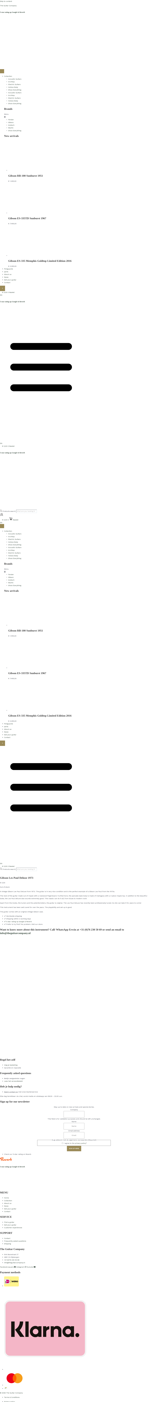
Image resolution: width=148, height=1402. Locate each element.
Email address (74, 1131)
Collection (8, 76)
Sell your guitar (10, 280)
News (6, 277)
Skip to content (6, 1)
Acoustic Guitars (14, 79)
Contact (7, 283)
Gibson (11, 122)
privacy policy (80, 1143)
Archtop (11, 82)
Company (74, 1110)
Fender (11, 120)
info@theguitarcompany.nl (15, 933)
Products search (9, 511)
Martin (10, 128)
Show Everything (14, 90)
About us (7, 274)
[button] (76, 115)
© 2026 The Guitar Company (11, 1393)
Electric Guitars (14, 84)
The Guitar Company (8, 6)
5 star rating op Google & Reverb (12, 12)
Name (74, 1122)
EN (1, 295)
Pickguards (8, 269)
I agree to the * (75, 1143)
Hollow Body (13, 87)
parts (6, 272)
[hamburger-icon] (2, 71)
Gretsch (11, 125)
